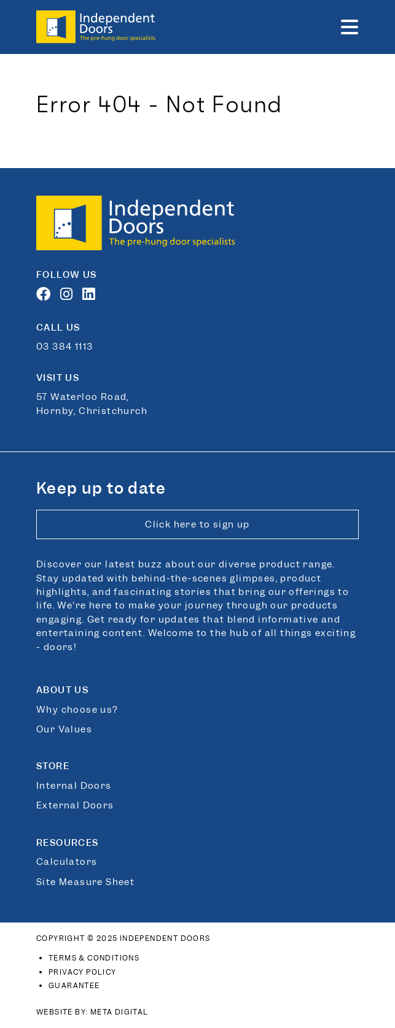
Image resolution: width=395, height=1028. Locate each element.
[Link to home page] (97, 27)
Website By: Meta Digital (92, 1012)
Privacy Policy (83, 972)
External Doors (75, 805)
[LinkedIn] (91, 296)
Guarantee (74, 986)
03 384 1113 (64, 346)
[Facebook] (46, 296)
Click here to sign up (197, 524)
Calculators (66, 862)
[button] (350, 27)
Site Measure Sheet (85, 882)
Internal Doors (74, 786)
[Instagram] (69, 296)
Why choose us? (77, 710)
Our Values (64, 729)
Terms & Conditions (94, 958)
